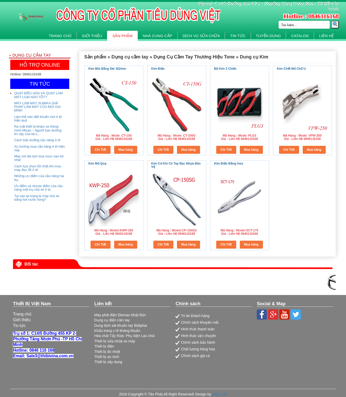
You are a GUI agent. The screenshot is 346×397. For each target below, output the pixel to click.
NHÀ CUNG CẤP (157, 36)
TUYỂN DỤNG (268, 36)
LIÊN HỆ (326, 36)
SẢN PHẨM (122, 36)
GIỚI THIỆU (92, 36)
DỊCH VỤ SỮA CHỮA (201, 36)
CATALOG (300, 36)
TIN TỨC (237, 36)
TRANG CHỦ (60, 36)
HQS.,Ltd (219, 394)
